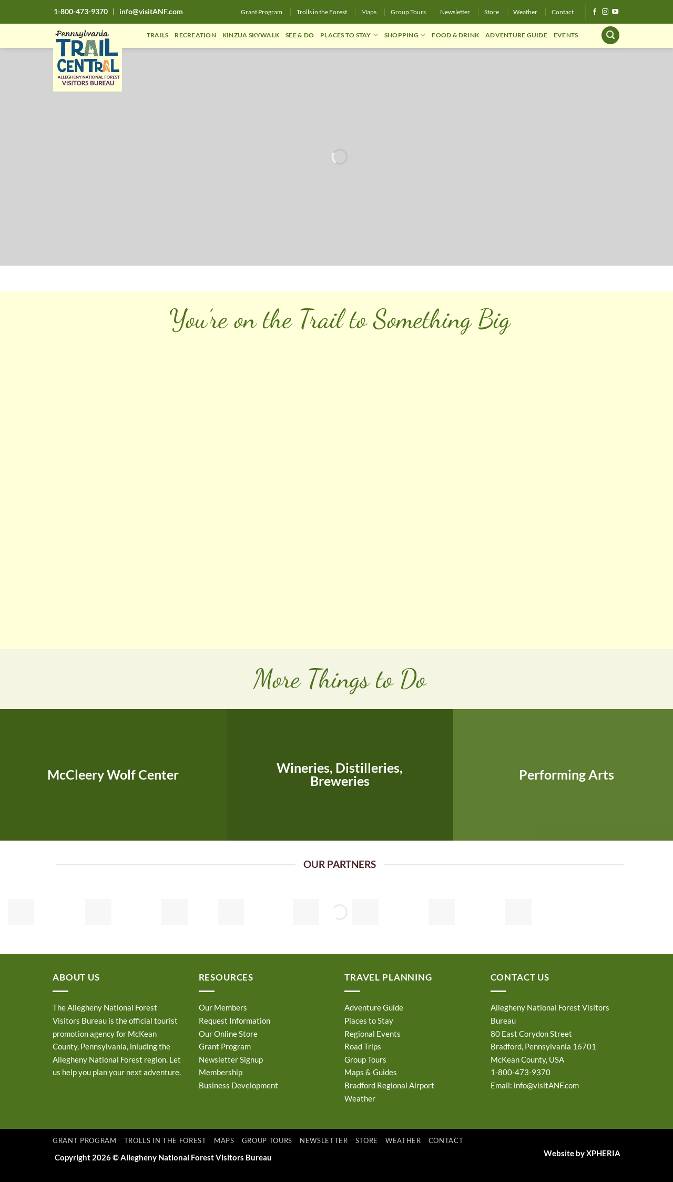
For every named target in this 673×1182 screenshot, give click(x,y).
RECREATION (195, 35)
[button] (610, 35)
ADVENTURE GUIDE (516, 35)
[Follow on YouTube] (615, 12)
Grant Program (261, 12)
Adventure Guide (373, 1007)
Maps (368, 12)
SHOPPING (404, 35)
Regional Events (372, 1033)
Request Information (234, 1020)
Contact (563, 12)
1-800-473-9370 (81, 11)
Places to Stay (368, 1020)
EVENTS (566, 35)
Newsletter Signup (231, 1059)
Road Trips (362, 1046)
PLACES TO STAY (349, 35)
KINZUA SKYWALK (250, 35)
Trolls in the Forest (322, 12)
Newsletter (455, 12)
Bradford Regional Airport (389, 1085)
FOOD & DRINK (455, 35)
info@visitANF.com (546, 1085)
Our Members (223, 1007)
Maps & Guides (370, 1072)
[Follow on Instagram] (605, 12)
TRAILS (157, 35)
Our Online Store (228, 1033)
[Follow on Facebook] (595, 12)
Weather (525, 12)
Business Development (238, 1085)
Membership (220, 1072)
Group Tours (408, 12)
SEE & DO (299, 35)
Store (491, 12)
